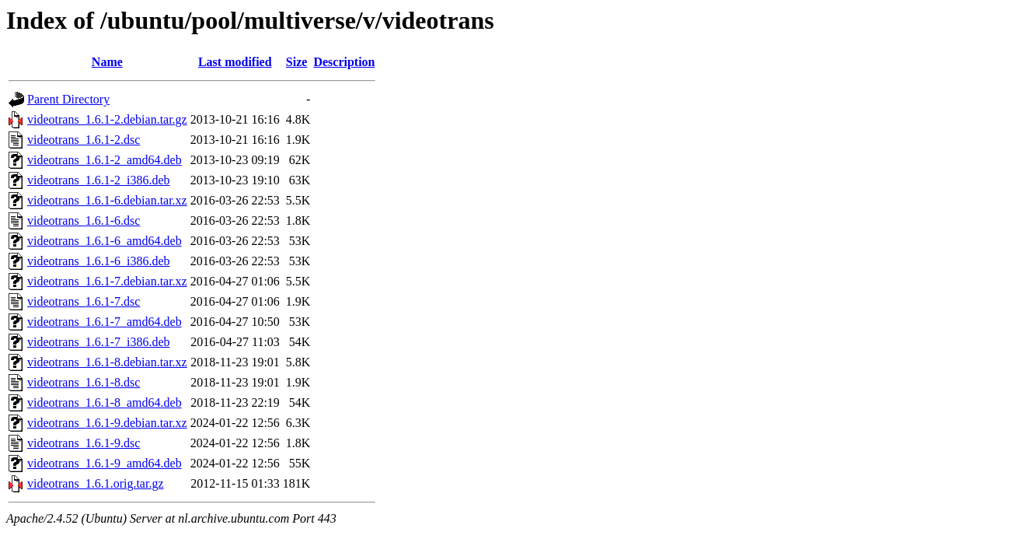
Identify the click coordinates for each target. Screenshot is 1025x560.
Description (344, 61)
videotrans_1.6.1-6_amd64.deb (104, 240)
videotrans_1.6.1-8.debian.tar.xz (107, 362)
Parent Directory (68, 99)
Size (297, 61)
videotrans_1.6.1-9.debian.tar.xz (107, 422)
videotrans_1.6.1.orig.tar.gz (95, 483)
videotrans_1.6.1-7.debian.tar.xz (107, 281)
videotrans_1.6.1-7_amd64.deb (104, 321)
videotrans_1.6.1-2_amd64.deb (104, 159)
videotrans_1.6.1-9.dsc (83, 443)
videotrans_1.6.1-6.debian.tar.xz (107, 200)
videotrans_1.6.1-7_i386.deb (98, 341)
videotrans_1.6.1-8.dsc (83, 382)
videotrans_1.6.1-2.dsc (83, 139)
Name (107, 61)
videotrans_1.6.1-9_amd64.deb (104, 463)
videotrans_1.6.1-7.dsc (83, 301)
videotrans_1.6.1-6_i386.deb (98, 261)
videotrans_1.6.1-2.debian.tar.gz (107, 119)
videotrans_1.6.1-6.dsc (83, 220)
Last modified (235, 61)
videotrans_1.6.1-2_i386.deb (98, 180)
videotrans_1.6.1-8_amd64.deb (104, 402)
